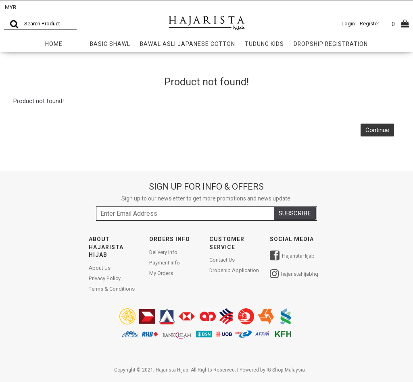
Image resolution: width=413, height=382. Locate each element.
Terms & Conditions (112, 289)
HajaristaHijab (292, 257)
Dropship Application (234, 270)
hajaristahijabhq (294, 274)
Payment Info (164, 262)
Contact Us (222, 260)
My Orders (161, 273)
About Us (100, 268)
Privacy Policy (105, 278)
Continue (377, 130)
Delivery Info (163, 252)
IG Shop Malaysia (286, 370)
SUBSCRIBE (295, 213)
